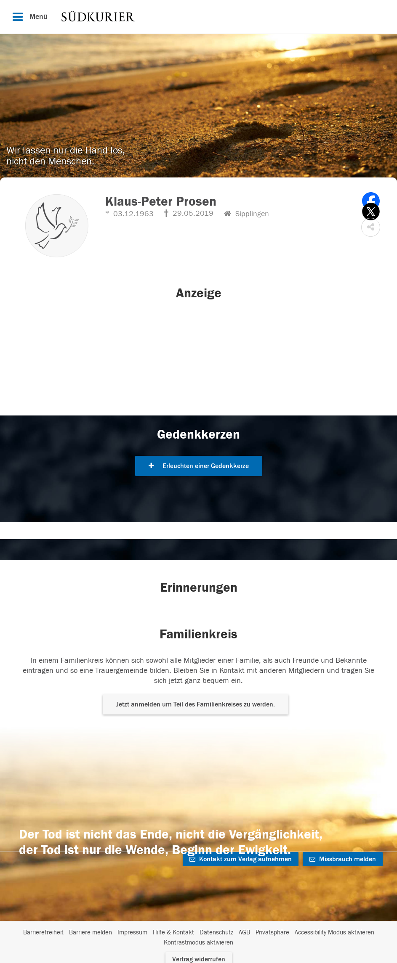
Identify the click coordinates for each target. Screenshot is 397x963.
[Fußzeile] (198, 938)
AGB (244, 932)
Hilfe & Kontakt (173, 932)
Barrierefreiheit (43, 932)
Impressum (132, 932)
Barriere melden (90, 932)
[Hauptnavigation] (198, 17)
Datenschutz (216, 932)
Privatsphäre (272, 932)
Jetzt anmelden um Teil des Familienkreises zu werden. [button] (195, 704)
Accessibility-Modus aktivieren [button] (334, 932)
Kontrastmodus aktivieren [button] (198, 942)
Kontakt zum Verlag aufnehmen (240, 859)
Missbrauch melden (342, 859)
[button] (370, 227)
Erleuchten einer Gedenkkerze (199, 466)
